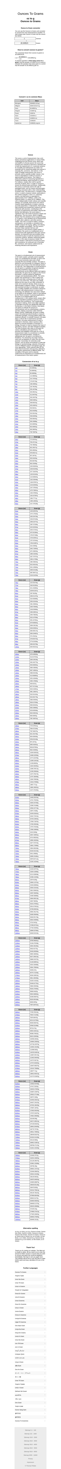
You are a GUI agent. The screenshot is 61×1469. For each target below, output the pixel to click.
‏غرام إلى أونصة (19, 1350)
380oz (17, 758)
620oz (17, 827)
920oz (17, 912)
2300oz (17, 999)
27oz (16, 442)
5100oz (17, 1084)
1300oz (17, 954)
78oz (16, 588)
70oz (16, 562)
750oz (17, 861)
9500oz (17, 1206)
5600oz (17, 1097)
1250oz (17, 951)
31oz (16, 453)
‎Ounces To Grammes (21, 1421)
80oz (16, 593)
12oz (16, 397)
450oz (17, 776)
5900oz (17, 1105)
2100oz (17, 994)
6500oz (17, 1121)
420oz (17, 768)
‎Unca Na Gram (19, 1340)
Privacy (30, 1458)
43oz (16, 485)
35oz (16, 463)
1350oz (17, 956)
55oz (16, 522)
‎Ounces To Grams (20, 1272)
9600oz (17, 1209)
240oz (17, 715)
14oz (16, 402)
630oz (17, 829)
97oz (16, 639)
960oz (17, 922)
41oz (16, 479)
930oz (17, 914)
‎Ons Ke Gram (19, 1369)
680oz (17, 843)
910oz (17, 909)
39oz (16, 474)
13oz (16, 400)
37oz (16, 469)
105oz (17, 654)
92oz (16, 625)
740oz (17, 859)
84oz (16, 604)
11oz (16, 394)
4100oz (17, 1052)
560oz (17, 811)
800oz (17, 879)
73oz (16, 570)
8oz (16, 386)
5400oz (17, 1092)
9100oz (17, 1195)
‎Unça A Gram (19, 1362)
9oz (16, 389)
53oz (16, 516)
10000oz (18, 1219)
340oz (17, 747)
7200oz (17, 1140)
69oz (16, 559)
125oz (17, 665)
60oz (16, 535)
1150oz (17, 946)
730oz (17, 856)
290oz (17, 734)
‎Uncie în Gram (19, 1336)
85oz (16, 606)
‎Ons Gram (18, 1402)
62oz (16, 540)
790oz (17, 877)
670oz (17, 840)
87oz (16, 612)
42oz (16, 482)
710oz (17, 851)
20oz (16, 418)
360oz (17, 752)
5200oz (17, 1086)
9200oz (17, 1198)
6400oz (17, 1118)
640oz (17, 832)
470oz (17, 782)
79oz (16, 590)
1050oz (17, 940)
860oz (17, 895)
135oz (17, 670)
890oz (17, 904)
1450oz (17, 962)
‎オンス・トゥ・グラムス (22, 1373)
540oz (17, 805)
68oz (16, 556)
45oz (16, 490)
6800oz (17, 1129)
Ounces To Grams (30, 13)
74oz (16, 572)
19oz (16, 416)
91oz (16, 623)
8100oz (17, 1168)
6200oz (17, 1113)
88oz (16, 614)
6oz (16, 381)
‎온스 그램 (18, 1377)
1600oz (17, 970)
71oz (16, 564)
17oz (16, 410)
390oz (17, 760)
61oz (16, 538)
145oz (17, 675)
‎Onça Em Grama (20, 1333)
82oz (16, 598)
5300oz (17, 1089)
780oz (17, 874)
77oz (16, 585)
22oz (16, 424)
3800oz (17, 1044)
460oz (17, 779)
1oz (16, 368)
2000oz (17, 991)
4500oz (17, 1063)
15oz (16, 405)
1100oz (17, 943)
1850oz (17, 983)
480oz (17, 784)
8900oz (17, 1190)
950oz (17, 920)
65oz (16, 548)
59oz (16, 532)
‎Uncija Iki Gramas (20, 1318)
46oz (16, 493)
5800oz (17, 1102)
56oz (16, 524)
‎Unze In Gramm (20, 1286)
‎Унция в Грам (19, 1276)
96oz (16, 636)
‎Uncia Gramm (19, 1311)
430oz (17, 771)
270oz (17, 728)
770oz (17, 871)
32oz (16, 455)
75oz (16, 575)
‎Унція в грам (19, 1406)
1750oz (17, 978)
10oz (16, 392)
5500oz (17, 1094)
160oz (17, 683)
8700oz (17, 1185)
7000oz (17, 1134)
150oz (17, 678)
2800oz (17, 1017)
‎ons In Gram (19, 1347)
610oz (17, 824)
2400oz (17, 1002)
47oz (16, 495)
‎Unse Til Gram (19, 1283)
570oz (17, 813)
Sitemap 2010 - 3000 (30, 1441)
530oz (17, 803)
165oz (17, 686)
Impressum (30, 1462)
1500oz (17, 964)
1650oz (17, 972)
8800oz (17, 1187)
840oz (17, 890)
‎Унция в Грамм (20, 1384)
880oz (17, 901)
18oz (16, 413)
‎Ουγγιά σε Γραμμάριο (21, 1290)
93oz (16, 628)
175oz (17, 691)
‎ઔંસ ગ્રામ (18, 1399)
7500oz (17, 1148)
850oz (17, 893)
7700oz (17, 1158)
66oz (16, 551)
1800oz (17, 980)
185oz (17, 697)
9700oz (17, 1211)
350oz (17, 750)
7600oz (17, 1155)
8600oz (17, 1182)
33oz (16, 458)
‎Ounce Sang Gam (20, 1410)
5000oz (17, 1076)
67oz (16, 554)
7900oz (17, 1163)
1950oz (17, 988)
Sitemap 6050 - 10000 (30, 1455)
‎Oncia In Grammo (20, 1315)
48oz (16, 498)
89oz (16, 617)
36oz (16, 466)
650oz (17, 835)
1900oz (17, 986)
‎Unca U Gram (19, 1308)
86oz (16, 609)
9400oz (17, 1203)
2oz (16, 370)
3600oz (17, 1039)
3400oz (17, 1033)
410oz (17, 766)
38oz (16, 471)
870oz (17, 898)
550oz (17, 808)
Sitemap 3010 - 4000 (30, 1444)
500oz (17, 790)
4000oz (17, 1049)
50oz (16, 503)
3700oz (17, 1041)
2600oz (17, 1012)
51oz (16, 511)
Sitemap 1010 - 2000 (30, 1437)
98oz (16, 641)
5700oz (17, 1100)
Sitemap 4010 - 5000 (30, 1448)
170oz (17, 689)
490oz (17, 787)
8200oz (17, 1171)
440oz (17, 774)
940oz (17, 917)
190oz (17, 699)
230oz (17, 713)
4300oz (17, 1057)
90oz (16, 620)
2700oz (17, 1015)
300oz (17, 736)
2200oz (17, 996)
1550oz (17, 967)
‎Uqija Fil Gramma (20, 1322)
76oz (16, 582)
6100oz (17, 1110)
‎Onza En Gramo (20, 1293)
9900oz (17, 1217)
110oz (17, 657)
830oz (17, 887)
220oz (17, 710)
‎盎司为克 (18, 1413)
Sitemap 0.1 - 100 (30, 1430)
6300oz (17, 1116)
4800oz (17, 1071)
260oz (17, 726)
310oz (17, 739)
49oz (16, 501)
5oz (16, 378)
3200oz (17, 1028)
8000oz (17, 1166)
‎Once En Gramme (20, 1304)
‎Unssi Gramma (19, 1300)
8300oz (17, 1174)
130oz (17, 667)
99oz (16, 644)
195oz (17, 702)
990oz (17, 930)
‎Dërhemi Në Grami (21, 1391)
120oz (17, 662)
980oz (17, 928)
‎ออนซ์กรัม (18, 1395)
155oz (17, 681)
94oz (16, 631)
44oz (16, 487)
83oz (16, 601)
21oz (16, 421)
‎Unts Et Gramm (20, 1297)
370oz (17, 755)
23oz (16, 426)
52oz (16, 513)
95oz (16, 633)
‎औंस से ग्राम (18, 1366)
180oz (17, 694)
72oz (16, 567)
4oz (16, 376)
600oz (17, 821)
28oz (16, 445)
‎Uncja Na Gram (20, 1329)
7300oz (17, 1142)
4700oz (17, 1068)
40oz (16, 477)
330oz (17, 744)
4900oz (17, 1073)
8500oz (17, 1179)
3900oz (17, 1047)
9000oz (17, 1193)
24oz (16, 429)
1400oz (17, 959)
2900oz (17, 1020)
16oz (16, 408)
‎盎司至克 (18, 1417)
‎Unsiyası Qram (19, 1354)
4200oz (17, 1055)
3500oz (17, 1036)
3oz (16, 373)
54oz (16, 519)
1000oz (17, 933)
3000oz (17, 1023)
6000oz (17, 1108)
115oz (17, 659)
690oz (17, 845)
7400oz (17, 1145)
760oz (17, 869)
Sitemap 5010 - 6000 (30, 1451)
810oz (17, 882)
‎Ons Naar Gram (20, 1325)
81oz (16, 596)
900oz (17, 906)
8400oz (17, 1176)
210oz (17, 707)
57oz (16, 527)
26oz (16, 439)
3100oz (17, 1025)
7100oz (17, 1137)
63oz (16, 543)
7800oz (17, 1160)
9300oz (17, 1201)
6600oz (17, 1124)
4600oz (17, 1065)
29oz (16, 447)
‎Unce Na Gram (19, 1279)
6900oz (17, 1132)
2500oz (17, 1005)
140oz (17, 673)
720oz (17, 853)
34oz (16, 461)
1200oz (17, 948)
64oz (16, 546)
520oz (17, 800)
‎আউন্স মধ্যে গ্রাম (19, 1358)
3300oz (17, 1031)
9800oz (17, 1214)
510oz (17, 797)
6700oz (17, 1126)
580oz (17, 816)
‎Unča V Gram (19, 1388)
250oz (17, 718)
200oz (17, 705)
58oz (16, 530)
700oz (17, 848)
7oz (16, 384)
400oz (17, 763)
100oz (17, 647)
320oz (17, 742)
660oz (17, 837)
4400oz (17, 1060)
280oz (17, 731)
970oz (17, 925)
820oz (17, 885)
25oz (16, 432)
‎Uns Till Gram (19, 1343)
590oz (17, 819)
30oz (16, 450)
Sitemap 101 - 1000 (30, 1434)
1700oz (17, 975)
